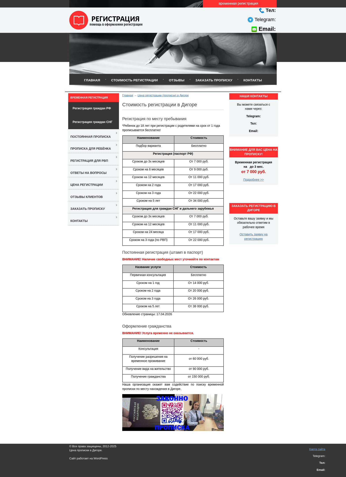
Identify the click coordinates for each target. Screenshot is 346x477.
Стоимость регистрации (134, 80)
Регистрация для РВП (89, 160)
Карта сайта (317, 449)
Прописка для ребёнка (90, 148)
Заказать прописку (214, 80)
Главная (92, 80)
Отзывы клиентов (86, 197)
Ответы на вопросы (88, 173)
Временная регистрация (89, 97)
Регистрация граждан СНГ (93, 122)
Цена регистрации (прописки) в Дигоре (163, 95)
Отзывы (176, 80)
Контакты (252, 80)
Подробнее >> (253, 179)
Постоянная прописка (90, 136)
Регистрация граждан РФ (92, 108)
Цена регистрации (86, 184)
